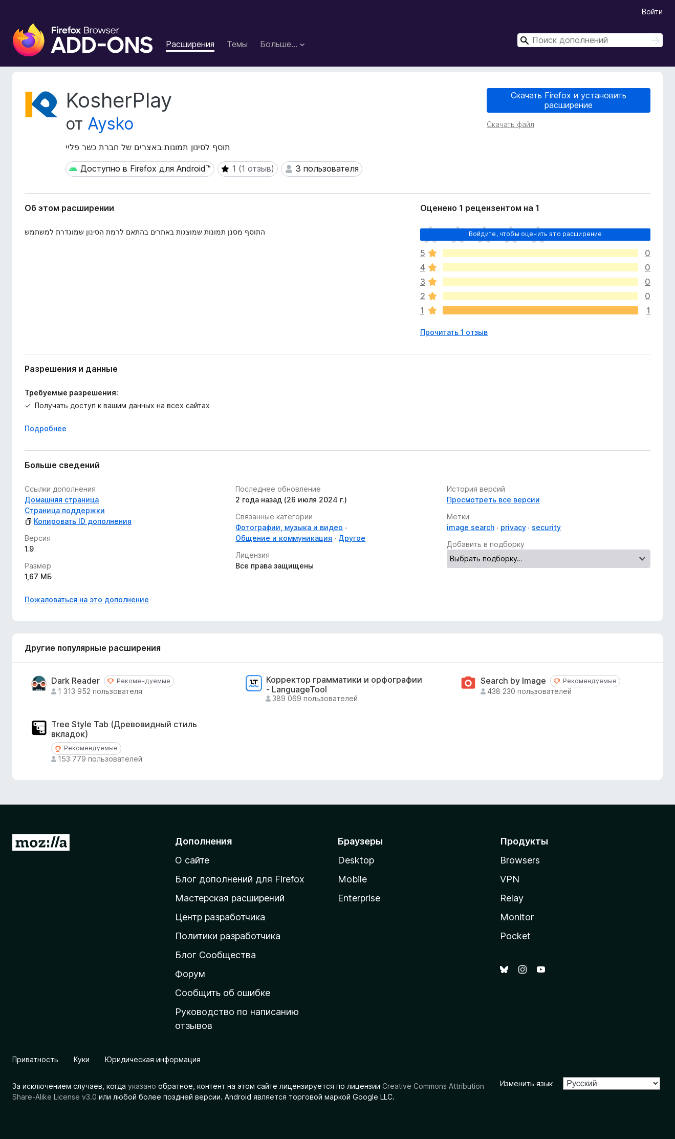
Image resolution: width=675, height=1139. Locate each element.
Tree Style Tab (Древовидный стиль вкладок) (124, 729)
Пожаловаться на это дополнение (87, 599)
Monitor (517, 917)
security (546, 527)
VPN (509, 879)
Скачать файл (510, 124)
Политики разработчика (227, 936)
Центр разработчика (220, 917)
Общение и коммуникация (283, 538)
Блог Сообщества (215, 955)
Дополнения (203, 841)
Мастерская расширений (230, 898)
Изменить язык (526, 1083)
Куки (82, 1059)
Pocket (515, 936)
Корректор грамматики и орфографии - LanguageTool (344, 684)
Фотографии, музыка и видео (289, 527)
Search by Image (513, 681)
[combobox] (590, 40)
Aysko (111, 124)
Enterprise (359, 898)
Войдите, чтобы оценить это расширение (535, 234)
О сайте (192, 860)
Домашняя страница (62, 499)
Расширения (190, 44)
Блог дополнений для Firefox (239, 879)
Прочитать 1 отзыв (454, 332)
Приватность (35, 1059)
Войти (652, 11)
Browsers (520, 860)
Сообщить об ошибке (222, 992)
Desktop (356, 860)
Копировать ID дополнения (78, 521)
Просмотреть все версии (493, 499)
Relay (512, 898)
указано (142, 1086)
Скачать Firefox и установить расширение (568, 100)
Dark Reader (75, 681)
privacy (513, 527)
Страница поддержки (65, 510)
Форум (190, 973)
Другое (351, 538)
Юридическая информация (153, 1059)
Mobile (352, 879)
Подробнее (46, 428)
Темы (237, 44)
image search (470, 527)
